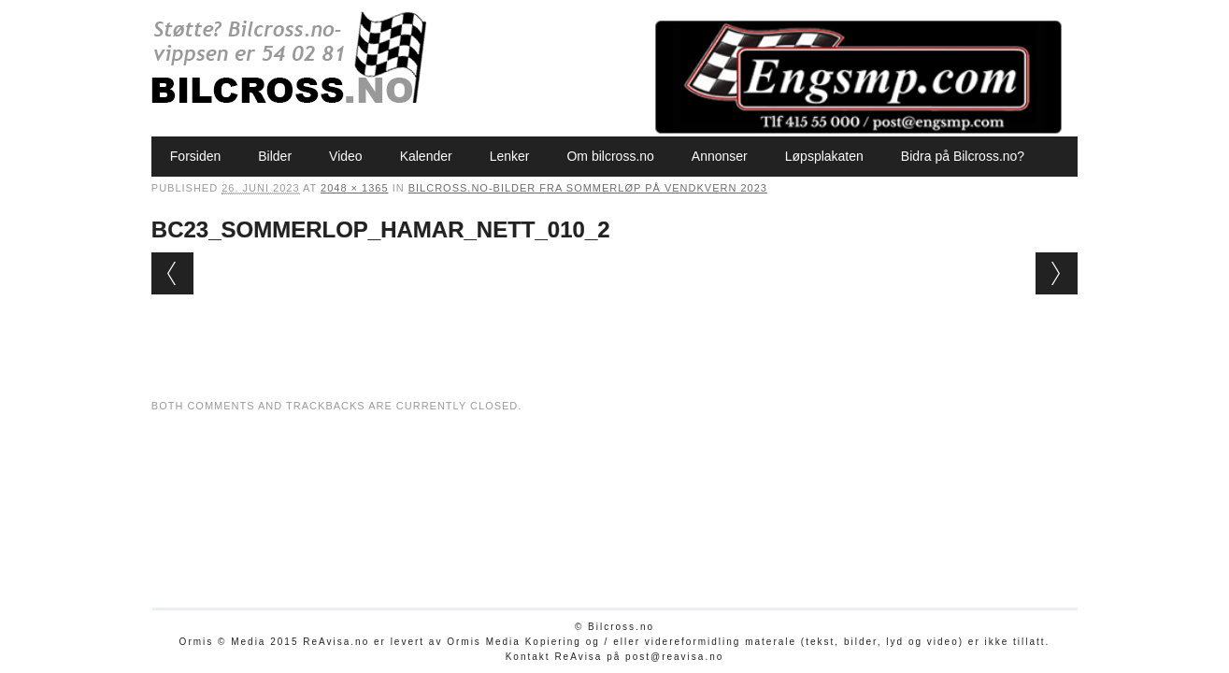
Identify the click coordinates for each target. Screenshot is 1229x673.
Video (346, 156)
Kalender (426, 156)
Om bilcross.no (609, 156)
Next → (1057, 273)
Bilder (275, 156)
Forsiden (195, 156)
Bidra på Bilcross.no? (962, 156)
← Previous (172, 273)
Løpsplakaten (824, 156)
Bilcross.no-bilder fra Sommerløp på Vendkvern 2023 (587, 187)
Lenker (510, 156)
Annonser (720, 156)
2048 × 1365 (354, 187)
